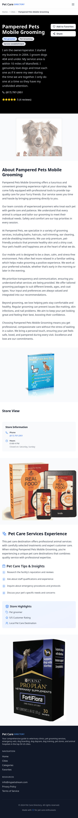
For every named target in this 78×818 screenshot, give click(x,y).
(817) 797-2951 (12, 92)
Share (57, 33)
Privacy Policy (9, 786)
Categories (7, 765)
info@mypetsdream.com (15, 782)
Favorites (7, 769)
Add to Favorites (63, 26)
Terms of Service (10, 790)
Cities (13, 12)
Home (5, 12)
